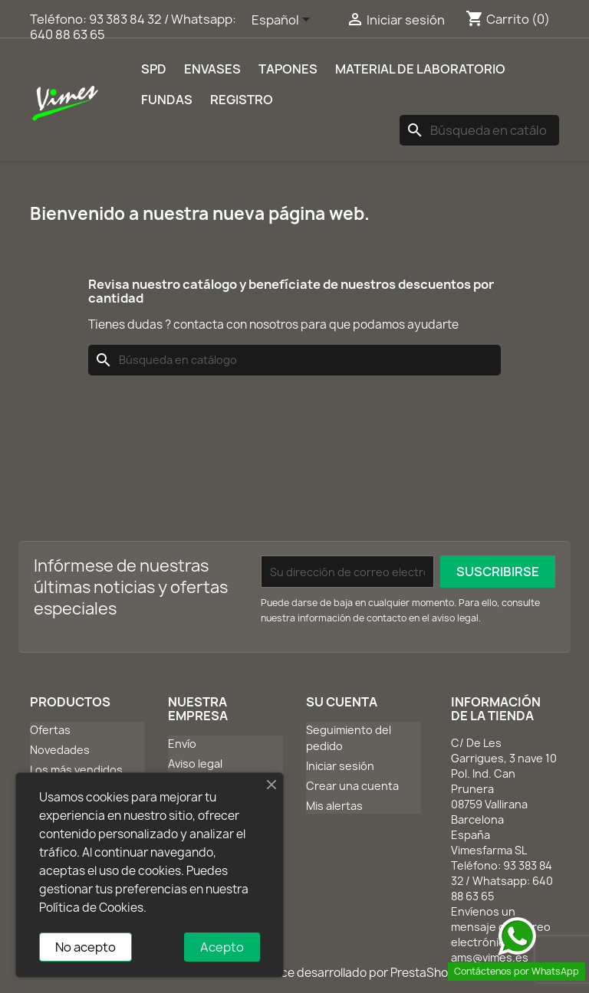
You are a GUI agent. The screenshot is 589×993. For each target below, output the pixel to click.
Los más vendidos (76, 769)
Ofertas (50, 730)
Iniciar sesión (340, 766)
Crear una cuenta (352, 785)
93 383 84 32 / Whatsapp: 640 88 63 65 (133, 27)
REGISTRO (241, 99)
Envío (182, 743)
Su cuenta (341, 701)
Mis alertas (334, 805)
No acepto (85, 947)
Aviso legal (195, 763)
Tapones (288, 69)
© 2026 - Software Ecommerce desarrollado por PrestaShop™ (294, 973)
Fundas (166, 99)
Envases (212, 69)
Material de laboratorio (420, 69)
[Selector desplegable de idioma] (283, 20)
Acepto (222, 947)
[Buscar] (479, 130)
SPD (153, 69)
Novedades (60, 749)
